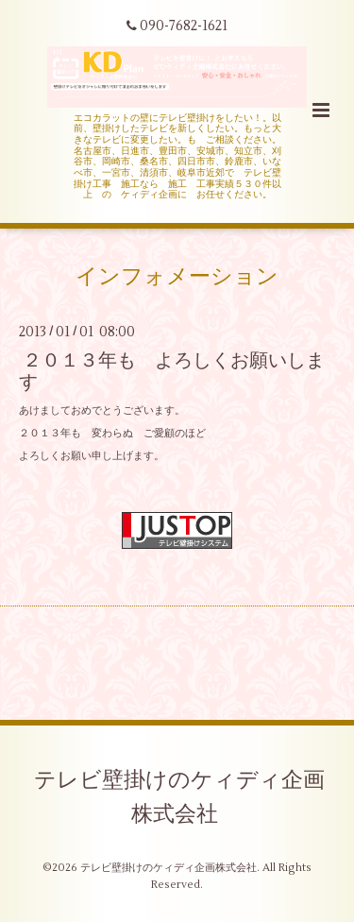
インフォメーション (177, 277)
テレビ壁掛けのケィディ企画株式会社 (179, 797)
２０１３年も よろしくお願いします (172, 370)
